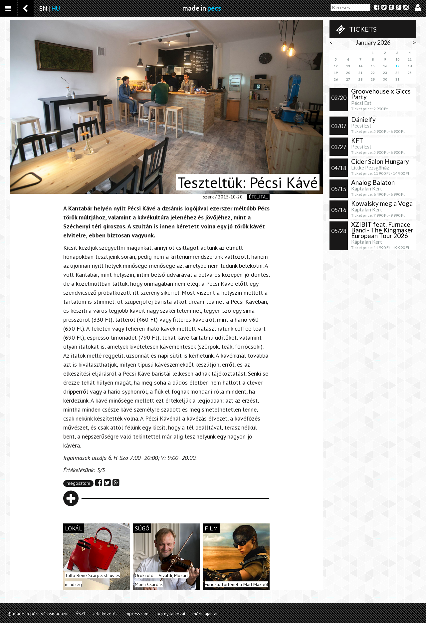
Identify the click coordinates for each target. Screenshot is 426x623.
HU (55, 8)
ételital (258, 197)
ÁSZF (81, 614)
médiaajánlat (205, 614)
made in (201, 8)
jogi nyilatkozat (170, 614)
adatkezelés (105, 614)
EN (43, 8)
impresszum (136, 614)
